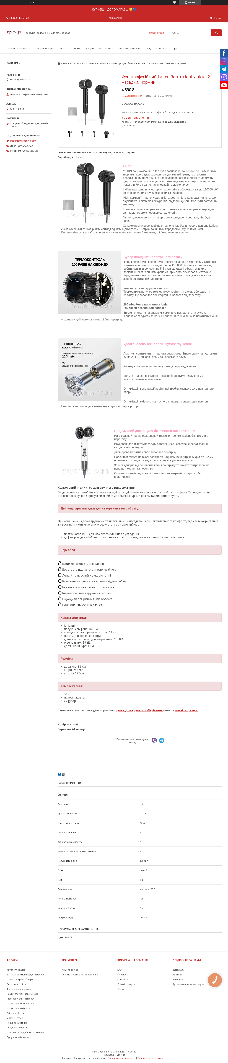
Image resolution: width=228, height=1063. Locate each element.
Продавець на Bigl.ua (114, 1054)
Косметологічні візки (18, 1008)
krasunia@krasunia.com (23, 140)
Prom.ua (132, 1051)
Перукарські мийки (17, 1022)
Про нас (177, 48)
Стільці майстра (16, 1013)
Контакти (161, 48)
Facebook (178, 979)
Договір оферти (126, 984)
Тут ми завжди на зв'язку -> (188, 984)
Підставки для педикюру (21, 998)
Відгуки (90, 48)
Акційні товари (44, 48)
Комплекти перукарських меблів (25, 1032)
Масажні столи (15, 1017)
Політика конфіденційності (152, 1058)
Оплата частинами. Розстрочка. (80, 974)
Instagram (178, 969)
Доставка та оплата (130, 48)
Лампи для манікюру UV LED (22, 993)
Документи (123, 989)
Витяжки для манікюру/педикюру (26, 974)
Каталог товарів (16, 969)
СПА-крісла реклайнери (20, 979)
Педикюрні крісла (17, 984)
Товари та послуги (16, 48)
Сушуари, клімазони (18, 1037)
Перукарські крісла (17, 1027)
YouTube (177, 974)
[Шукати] (216, 32)
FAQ (149, 48)
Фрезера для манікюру (20, 989)
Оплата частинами (69, 48)
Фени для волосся (99, 63)
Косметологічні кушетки (20, 1003)
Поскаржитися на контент (121, 1058)
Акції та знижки (70, 969)
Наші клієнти (106, 48)
